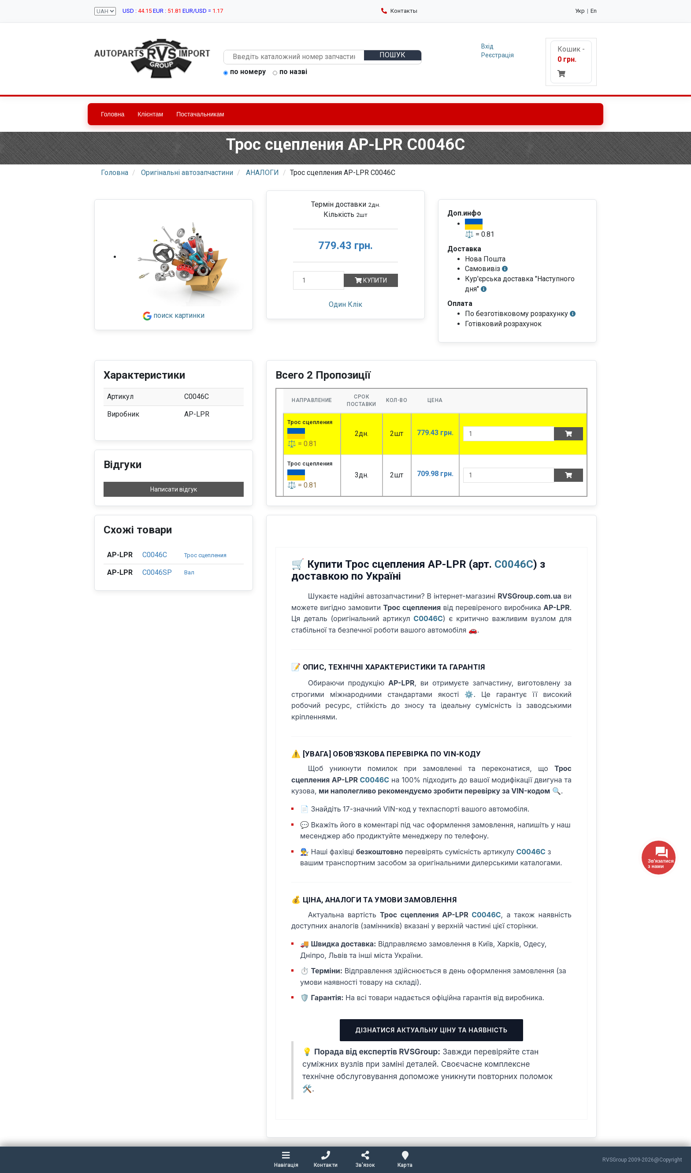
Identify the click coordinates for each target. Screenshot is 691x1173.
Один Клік (345, 304)
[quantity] (508, 433)
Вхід (487, 46)
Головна (112, 114)
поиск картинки (173, 315)
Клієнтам (150, 114)
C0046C (154, 555)
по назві (290, 72)
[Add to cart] (568, 433)
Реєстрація (497, 55)
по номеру (244, 72)
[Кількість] (318, 280)
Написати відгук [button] (173, 489)
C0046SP (157, 572)
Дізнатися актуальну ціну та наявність (431, 1030)
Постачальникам (200, 114)
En (594, 10)
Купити (371, 280)
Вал (189, 572)
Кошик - (571, 61)
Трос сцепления (205, 555)
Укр (580, 10)
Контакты (399, 10)
